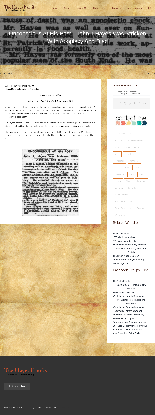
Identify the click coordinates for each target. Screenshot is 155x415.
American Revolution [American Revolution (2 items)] (136, 140)
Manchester (133, 92)
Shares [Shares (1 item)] (129, 181)
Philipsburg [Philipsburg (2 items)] (129, 154)
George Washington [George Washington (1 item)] (123, 208)
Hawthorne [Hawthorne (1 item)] (119, 174)
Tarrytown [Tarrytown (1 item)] (141, 208)
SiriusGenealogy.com (65, 408)
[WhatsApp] (134, 103)
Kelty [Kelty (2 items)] (117, 147)
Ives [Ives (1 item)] (141, 174)
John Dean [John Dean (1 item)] (134, 161)
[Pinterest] (139, 103)
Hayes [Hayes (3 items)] (132, 134)
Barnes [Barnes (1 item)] (118, 181)
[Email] (144, 103)
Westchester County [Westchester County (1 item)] (123, 201)
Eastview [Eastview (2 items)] (118, 140)
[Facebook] (120, 103)
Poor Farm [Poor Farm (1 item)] (141, 181)
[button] (149, 8)
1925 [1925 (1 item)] (136, 168)
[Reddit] (129, 103)
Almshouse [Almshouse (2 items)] (119, 161)
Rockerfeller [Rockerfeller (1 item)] (133, 188)
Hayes (125, 92)
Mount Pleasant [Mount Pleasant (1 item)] (121, 195)
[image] (131, 112)
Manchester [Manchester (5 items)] (120, 134)
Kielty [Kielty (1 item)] (132, 174)
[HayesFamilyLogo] (20, 6)
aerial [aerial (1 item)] (117, 168)
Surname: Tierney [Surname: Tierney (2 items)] (131, 147)
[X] (125, 103)
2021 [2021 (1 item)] (127, 168)
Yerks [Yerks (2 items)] (117, 154)
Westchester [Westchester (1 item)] (120, 215)
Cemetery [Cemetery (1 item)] (119, 188)
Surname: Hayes (136, 94)
